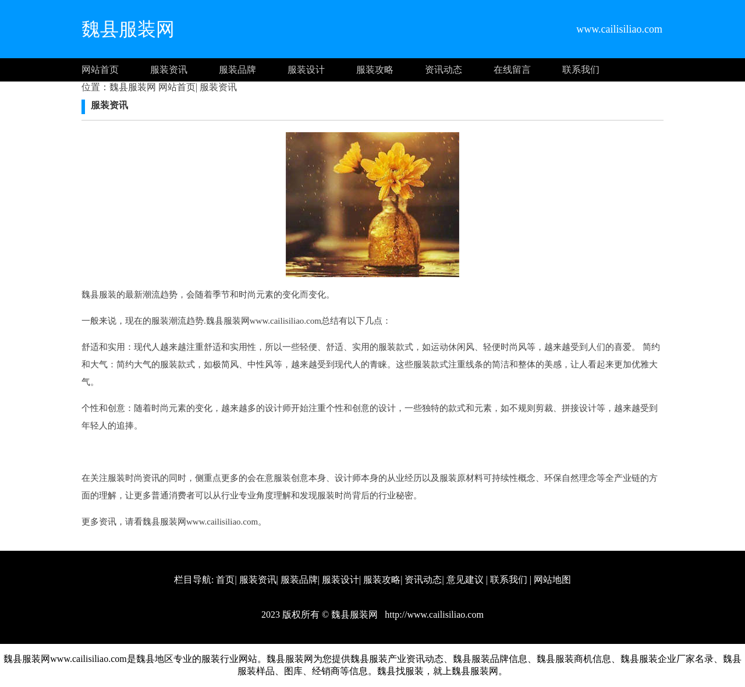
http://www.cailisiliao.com (433, 614)
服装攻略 (374, 70)
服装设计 (306, 70)
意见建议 (465, 580)
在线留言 (512, 70)
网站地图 (552, 580)
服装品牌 (237, 70)
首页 (225, 580)
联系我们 (580, 70)
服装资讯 (168, 70)
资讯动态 (443, 70)
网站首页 (100, 70)
